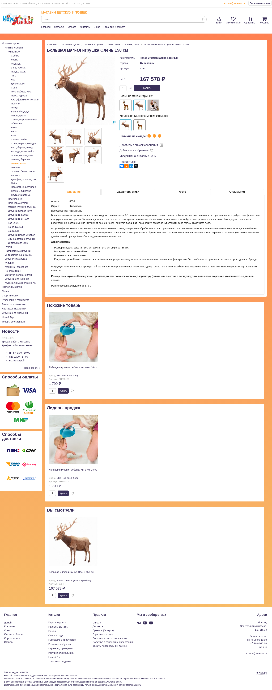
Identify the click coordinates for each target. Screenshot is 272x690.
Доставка (59, 27)
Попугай (15, 103)
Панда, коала (18, 71)
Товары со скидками (13, 321)
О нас (97, 27)
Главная (45, 27)
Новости (11, 331)
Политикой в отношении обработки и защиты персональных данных (132, 678)
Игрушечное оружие (16, 259)
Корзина (264, 20)
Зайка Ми (13, 231)
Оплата (72, 27)
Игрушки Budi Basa (18, 219)
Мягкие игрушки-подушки (22, 207)
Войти (218, 20)
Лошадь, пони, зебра (23, 151)
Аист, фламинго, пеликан (25, 99)
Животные (14, 51)
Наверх (262, 672)
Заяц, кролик (18, 67)
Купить (147, 88)
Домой (8, 622)
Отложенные (233, 20)
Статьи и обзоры (13, 634)
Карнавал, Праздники (14, 308)
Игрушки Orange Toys (20, 211)
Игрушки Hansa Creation (21, 235)
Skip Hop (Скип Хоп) (67, 375)
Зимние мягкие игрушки (21, 239)
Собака (15, 55)
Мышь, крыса (18, 115)
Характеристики (128, 191)
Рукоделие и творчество (15, 300)
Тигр (13, 75)
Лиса (14, 131)
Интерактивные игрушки (18, 255)
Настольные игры (12, 286)
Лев (13, 79)
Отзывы (8, 642)
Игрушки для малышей (15, 313)
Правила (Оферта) (103, 630)
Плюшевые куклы (18, 203)
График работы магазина (16, 341)
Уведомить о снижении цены (138, 155)
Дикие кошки (18, 83)
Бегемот (15, 175)
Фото (182, 191)
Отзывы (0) (237, 191)
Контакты (85, 27)
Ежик (14, 127)
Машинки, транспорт (16, 267)
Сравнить (249, 20)
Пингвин (15, 167)
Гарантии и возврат (114, 27)
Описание (73, 191)
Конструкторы (13, 271)
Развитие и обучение (14, 304)
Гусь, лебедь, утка (21, 91)
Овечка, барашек (20, 159)
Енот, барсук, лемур (22, 147)
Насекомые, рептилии (23, 187)
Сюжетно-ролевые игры (18, 274)
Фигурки (9, 263)
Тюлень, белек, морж (23, 171)
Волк (13, 135)
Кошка (14, 59)
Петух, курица (19, 95)
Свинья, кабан (19, 139)
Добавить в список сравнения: (139, 145)
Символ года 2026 (18, 243)
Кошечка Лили (16, 227)
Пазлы (5, 291)
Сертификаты (12, 638)
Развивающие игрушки (18, 251)
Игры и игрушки (10, 43)
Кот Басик (13, 223)
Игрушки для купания (17, 278)
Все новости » (32, 367)
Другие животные (21, 195)
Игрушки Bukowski (18, 215)
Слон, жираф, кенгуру (23, 143)
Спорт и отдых (10, 295)
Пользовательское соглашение (110, 638)
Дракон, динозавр (21, 191)
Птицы (14, 107)
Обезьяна (16, 123)
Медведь (16, 63)
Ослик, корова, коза (22, 155)
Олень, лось (18, 163)
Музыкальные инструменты (20, 282)
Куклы (8, 247)
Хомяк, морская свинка (24, 119)
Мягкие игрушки (14, 47)
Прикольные (15, 199)
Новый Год (8, 317)
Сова (14, 87)
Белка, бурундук (20, 111)
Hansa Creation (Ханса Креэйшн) (159, 57)
